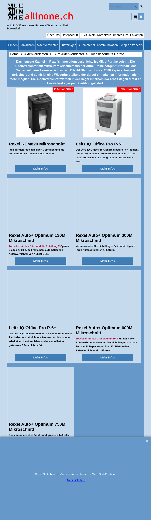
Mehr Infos (40, 168)
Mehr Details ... (76, 480)
